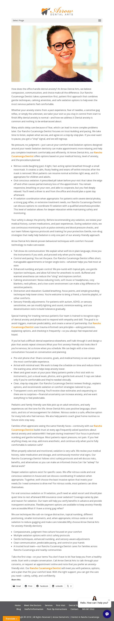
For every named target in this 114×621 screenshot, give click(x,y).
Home (18, 605)
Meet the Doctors (32, 605)
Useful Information (33, 609)
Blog (19, 609)
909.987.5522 (88, 609)
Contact (74, 609)
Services (48, 605)
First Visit (60, 605)
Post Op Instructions (57, 609)
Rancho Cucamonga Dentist (45, 568)
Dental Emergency (78, 605)
